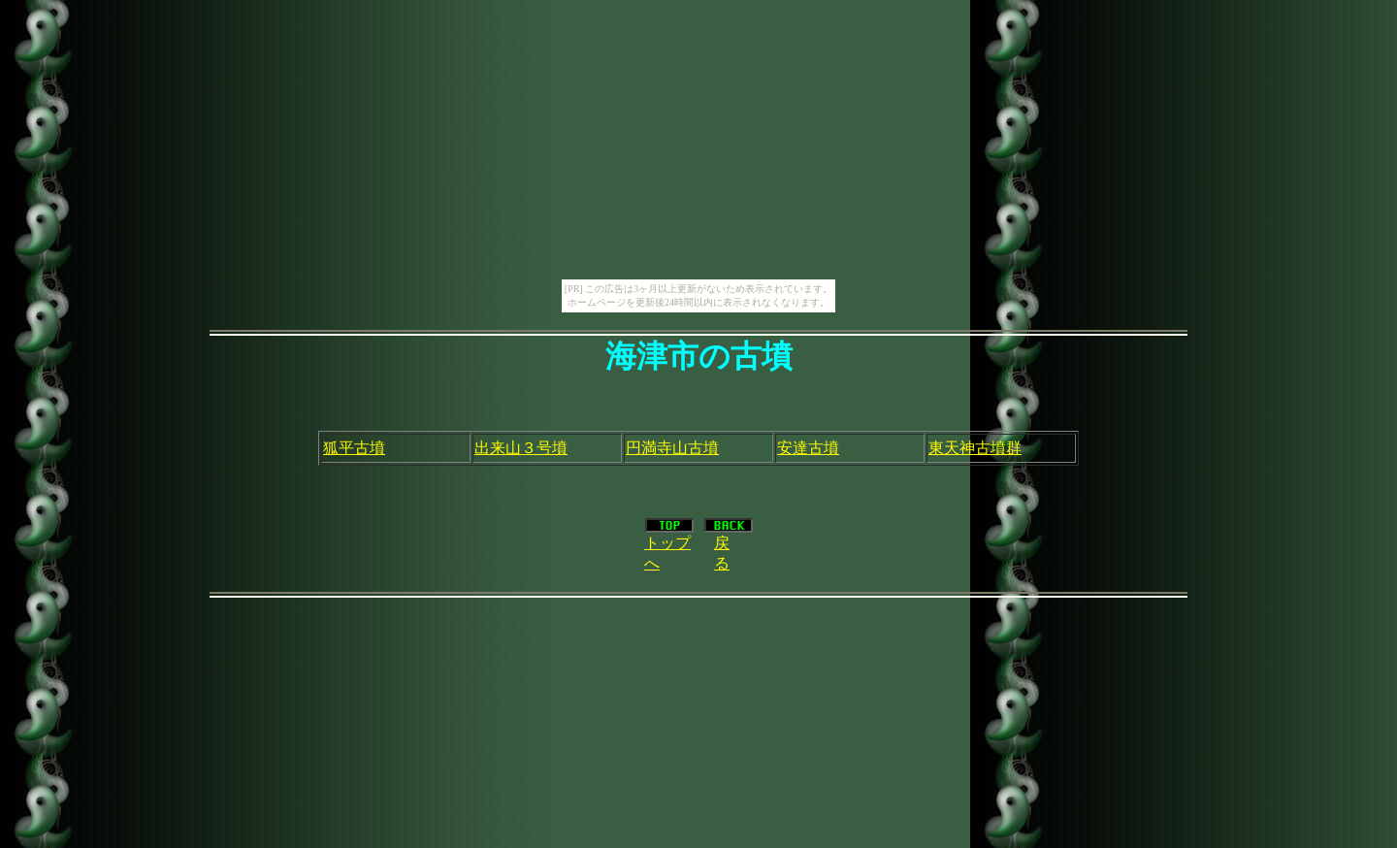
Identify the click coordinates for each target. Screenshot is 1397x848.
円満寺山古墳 (672, 448)
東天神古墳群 (975, 448)
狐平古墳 (354, 448)
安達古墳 (808, 448)
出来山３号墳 (521, 448)
